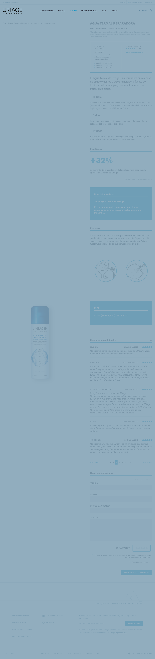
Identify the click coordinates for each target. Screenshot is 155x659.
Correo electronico (100, 506)
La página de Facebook (52, 616)
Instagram (48, 623)
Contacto (148, 2)
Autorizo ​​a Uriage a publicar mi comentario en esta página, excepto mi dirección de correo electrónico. (121, 556)
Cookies (89, 653)
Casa (5, 23)
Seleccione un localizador (140, 653)
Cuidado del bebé (89, 11)
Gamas (115, 11)
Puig (98, 653)
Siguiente (147, 462)
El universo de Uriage (11, 2)
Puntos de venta (135, 2)
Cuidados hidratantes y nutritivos (25, 23)
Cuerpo (61, 11)
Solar (104, 11)
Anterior (94, 462)
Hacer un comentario (134, 52)
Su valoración (123, 548)
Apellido (94, 483)
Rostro (73, 11)
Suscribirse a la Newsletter (140, 562)
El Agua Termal (47, 11)
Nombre (94, 495)
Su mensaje (95, 517)
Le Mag (122, 2)
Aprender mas (145, 557)
